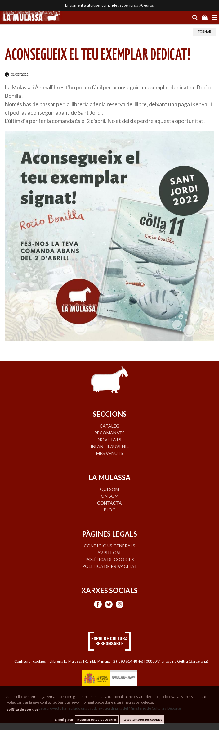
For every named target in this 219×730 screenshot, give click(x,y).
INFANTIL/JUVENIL (110, 446)
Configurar (64, 719)
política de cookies (22, 709)
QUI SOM (109, 489)
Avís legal (109, 552)
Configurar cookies (30, 661)
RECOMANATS (109, 432)
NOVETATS (109, 439)
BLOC (109, 509)
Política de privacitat (109, 566)
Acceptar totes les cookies (142, 719)
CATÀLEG (109, 425)
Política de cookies (109, 559)
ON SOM (109, 496)
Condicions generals (109, 545)
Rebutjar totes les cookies (97, 719)
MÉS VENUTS (109, 453)
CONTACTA (109, 503)
